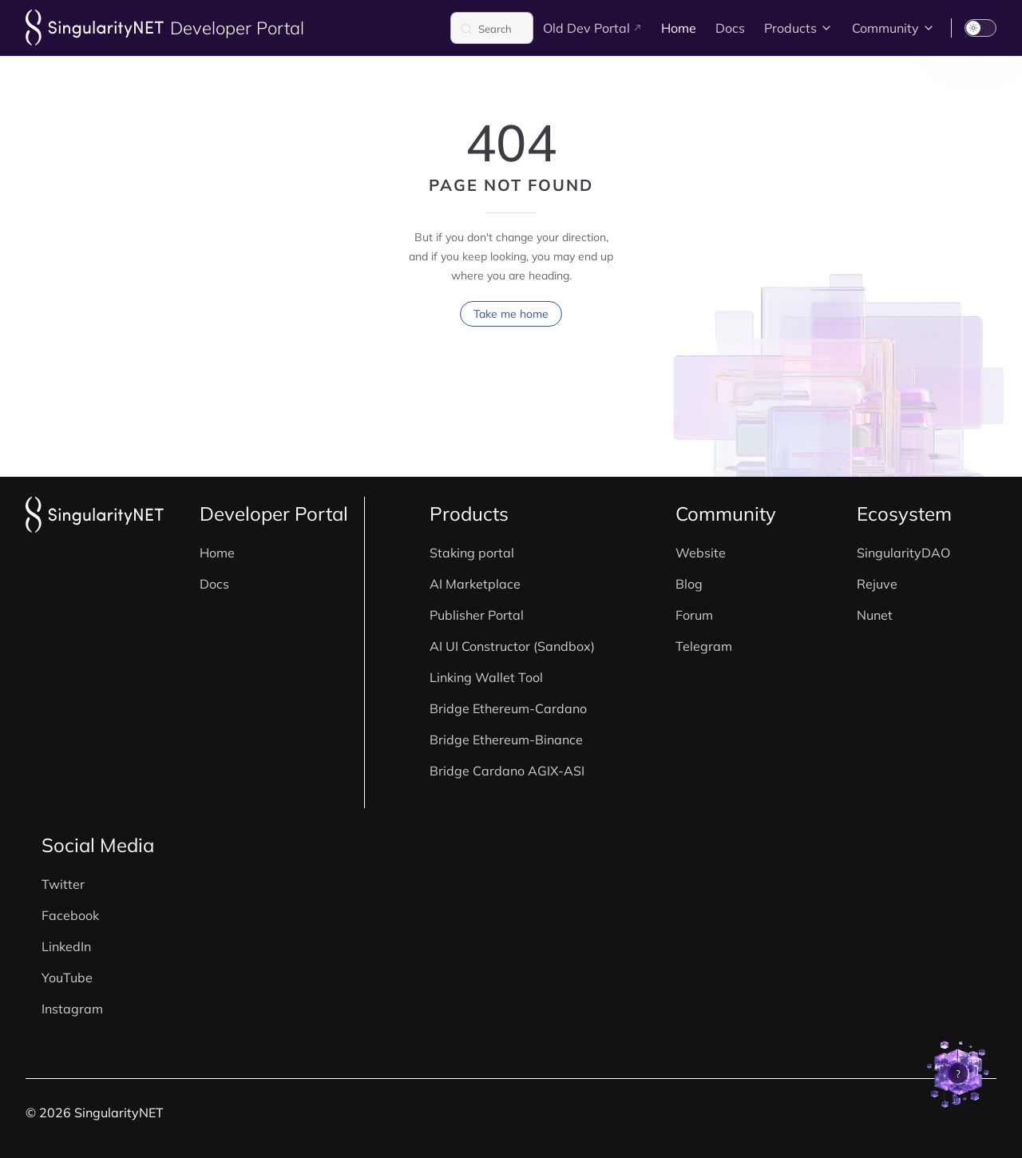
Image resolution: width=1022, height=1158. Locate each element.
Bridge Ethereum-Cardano (508, 708)
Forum (694, 615)
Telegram (703, 646)
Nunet (875, 615)
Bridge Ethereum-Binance (506, 740)
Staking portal (472, 553)
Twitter (63, 884)
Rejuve (877, 584)
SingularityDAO (903, 553)
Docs (214, 584)
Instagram (72, 1009)
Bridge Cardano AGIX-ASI (507, 771)
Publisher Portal (477, 615)
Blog (689, 584)
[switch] (980, 28)
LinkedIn (66, 946)
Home (217, 553)
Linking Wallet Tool (486, 677)
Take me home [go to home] (511, 330)
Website (700, 553)
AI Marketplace (475, 584)
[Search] (491, 28)
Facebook (70, 915)
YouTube (67, 977)
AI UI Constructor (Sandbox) (512, 646)
